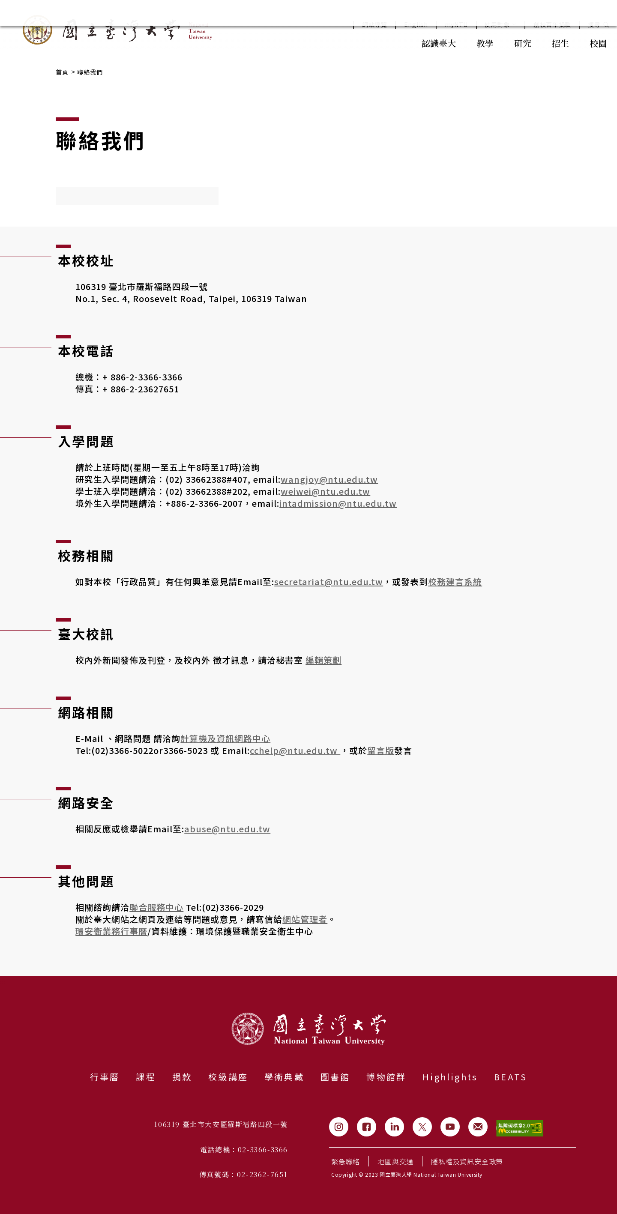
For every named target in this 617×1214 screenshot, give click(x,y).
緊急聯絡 (345, 1161)
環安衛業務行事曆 (111, 931)
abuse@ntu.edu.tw (227, 828)
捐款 (182, 1076)
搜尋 (594, 24)
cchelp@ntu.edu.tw (295, 750)
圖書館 (335, 1076)
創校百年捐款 (552, 24)
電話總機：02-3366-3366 (244, 1149)
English (416, 24)
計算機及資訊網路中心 (225, 738)
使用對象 (501, 24)
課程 (146, 1076)
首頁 (62, 72)
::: (392, 42)
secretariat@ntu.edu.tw (328, 581)
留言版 (380, 750)
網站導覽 (374, 24)
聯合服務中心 (156, 907)
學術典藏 (284, 1076)
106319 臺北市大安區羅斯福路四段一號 (221, 1124)
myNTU (456, 24)
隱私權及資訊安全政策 (467, 1161)
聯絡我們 (90, 72)
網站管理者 (304, 919)
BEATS (510, 1076)
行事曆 (105, 1076)
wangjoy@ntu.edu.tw (329, 479)
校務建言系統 (455, 581)
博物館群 (386, 1076)
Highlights (450, 1076)
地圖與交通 (395, 1161)
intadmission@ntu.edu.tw (338, 503)
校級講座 (228, 1076)
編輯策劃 (323, 660)
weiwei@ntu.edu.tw (325, 491)
